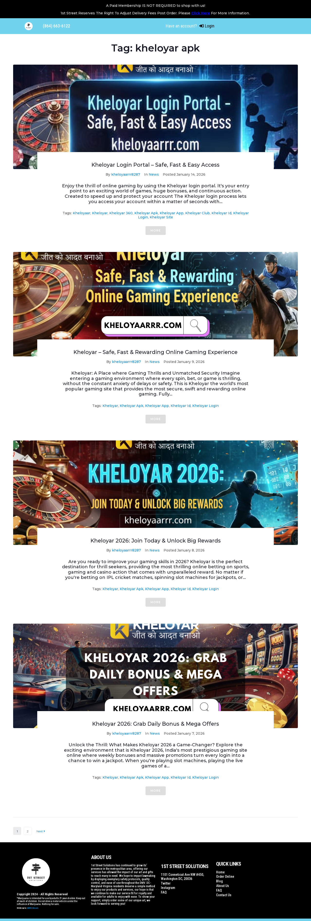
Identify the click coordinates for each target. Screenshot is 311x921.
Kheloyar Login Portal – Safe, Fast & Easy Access (155, 165)
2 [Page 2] (27, 831)
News (154, 174)
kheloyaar (81, 213)
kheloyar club (197, 213)
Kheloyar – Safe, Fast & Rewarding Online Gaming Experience (155, 352)
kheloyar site (161, 217)
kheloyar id (221, 213)
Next (41, 831)
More (155, 230)
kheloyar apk (146, 213)
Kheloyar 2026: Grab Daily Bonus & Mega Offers (155, 724)
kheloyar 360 (121, 213)
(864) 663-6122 (56, 25)
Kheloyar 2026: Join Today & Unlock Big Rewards (156, 540)
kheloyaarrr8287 (125, 174)
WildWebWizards (32, 908)
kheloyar (100, 213)
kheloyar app (171, 213)
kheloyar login (205, 406)
